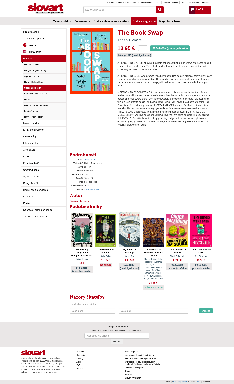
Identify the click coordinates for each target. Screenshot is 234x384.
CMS (198, 382)
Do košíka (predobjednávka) (170, 48)
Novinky (32, 45)
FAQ (78, 365)
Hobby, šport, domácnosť (36, 190)
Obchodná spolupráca (134, 368)
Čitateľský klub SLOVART (149, 3)
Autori (78, 362)
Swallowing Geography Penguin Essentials (81, 252)
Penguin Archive (31, 65)
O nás (127, 371)
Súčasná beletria (32, 88)
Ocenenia (80, 355)
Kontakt (184, 3)
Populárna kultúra (32, 163)
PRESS (79, 369)
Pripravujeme (34, 52)
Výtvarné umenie (31, 176)
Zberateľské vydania (33, 38)
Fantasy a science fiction (35, 93)
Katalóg (175, 3)
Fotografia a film (31, 183)
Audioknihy (82, 21)
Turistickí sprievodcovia (35, 216)
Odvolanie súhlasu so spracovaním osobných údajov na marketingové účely (142, 363)
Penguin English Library (35, 70)
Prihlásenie (194, 3)
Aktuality (166, 3)
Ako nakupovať (131, 351)
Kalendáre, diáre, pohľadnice (37, 210)
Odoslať (206, 310)
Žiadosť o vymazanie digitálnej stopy (141, 358)
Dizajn (26, 156)
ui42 (212, 382)
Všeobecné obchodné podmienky (121, 3)
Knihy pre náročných (33, 129)
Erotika (26, 203)
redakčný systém (180, 382)
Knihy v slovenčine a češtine (111, 21)
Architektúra (29, 150)
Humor (27, 99)
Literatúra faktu (30, 143)
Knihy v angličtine (144, 21)
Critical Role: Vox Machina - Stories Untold (153, 252)
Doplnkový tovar (170, 21)
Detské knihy (29, 136)
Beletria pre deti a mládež (36, 105)
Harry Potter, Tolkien (33, 117)
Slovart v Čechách (133, 378)
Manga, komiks (31, 123)
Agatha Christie (31, 76)
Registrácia (206, 3)
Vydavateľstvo (62, 21)
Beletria (27, 58)
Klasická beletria (32, 111)
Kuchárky (28, 196)
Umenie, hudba (31, 170)
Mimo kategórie (31, 32)
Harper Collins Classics (35, 82)
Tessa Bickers (129, 40)
